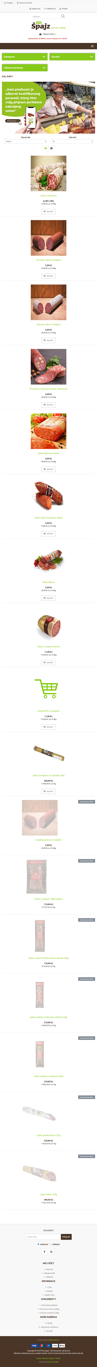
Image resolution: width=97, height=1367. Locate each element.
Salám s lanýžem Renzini (48, 646)
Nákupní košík (48, 1273)
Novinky (48, 1331)
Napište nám (48, 1295)
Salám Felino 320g (48, 1194)
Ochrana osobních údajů (48, 1313)
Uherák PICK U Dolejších (48, 711)
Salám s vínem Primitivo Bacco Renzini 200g (48, 958)
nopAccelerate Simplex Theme (48, 1358)
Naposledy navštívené (48, 1327)
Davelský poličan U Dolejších (49, 840)
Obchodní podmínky (48, 1305)
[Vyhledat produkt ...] (48, 16)
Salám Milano (48, 582)
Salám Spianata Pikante (48, 453)
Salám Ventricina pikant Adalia (48, 518)
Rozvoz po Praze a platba (48, 1309)
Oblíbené (48, 1277)
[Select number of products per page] (71, 141)
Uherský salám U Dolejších (48, 324)
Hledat (48, 1323)
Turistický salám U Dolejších (48, 260)
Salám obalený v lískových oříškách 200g (48, 1017)
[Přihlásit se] (43, 1237)
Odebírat (44, 1244)
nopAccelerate (52, 1362)
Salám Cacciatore (48, 195)
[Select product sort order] (25, 141)
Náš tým (48, 1291)
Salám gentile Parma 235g (49, 1135)
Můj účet (48, 1269)
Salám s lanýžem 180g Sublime (48, 899)
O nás (48, 1287)
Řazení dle (25, 137)
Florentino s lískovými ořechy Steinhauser (48, 389)
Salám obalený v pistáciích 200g (48, 1076)
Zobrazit (72, 137)
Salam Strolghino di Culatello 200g (48, 775)
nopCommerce (53, 1340)
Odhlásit (56, 1244)
